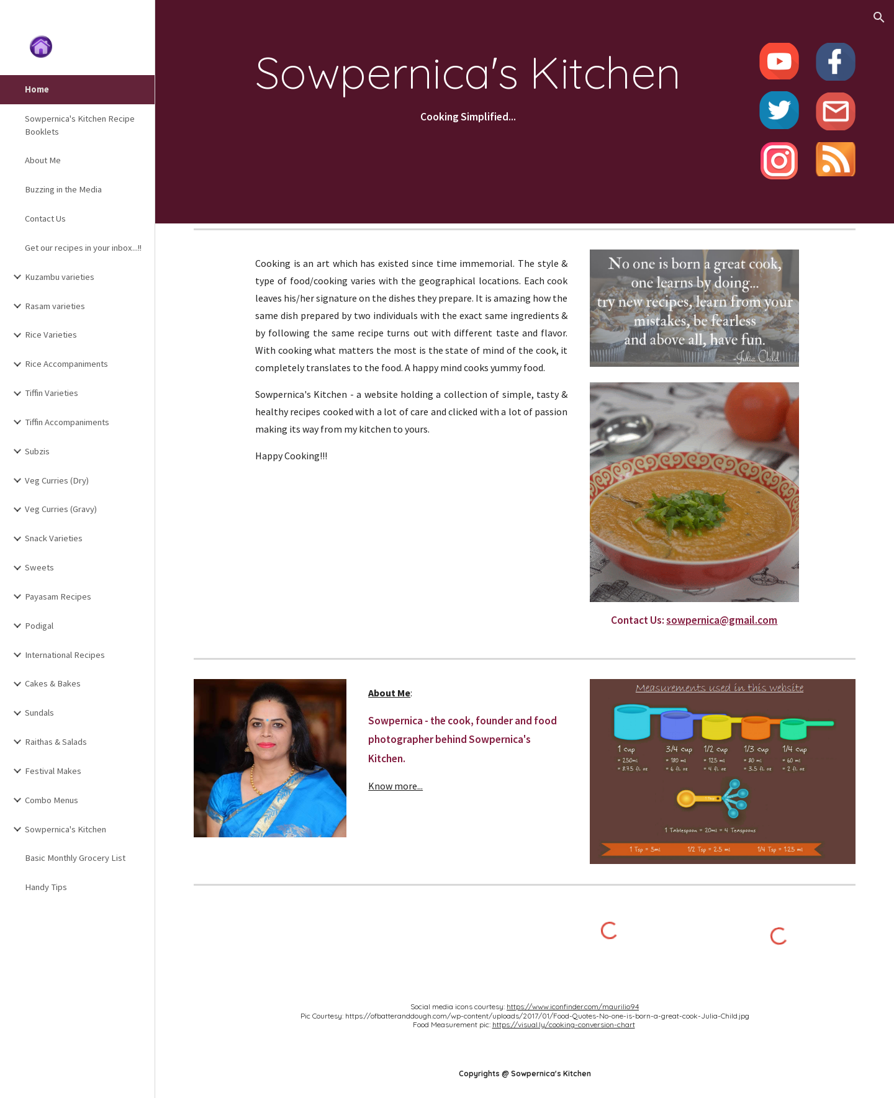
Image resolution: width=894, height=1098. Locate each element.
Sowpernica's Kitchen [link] (65, 829)
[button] (879, 17)
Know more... (395, 786)
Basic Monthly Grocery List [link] (75, 857)
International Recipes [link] (65, 654)
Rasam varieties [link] (55, 306)
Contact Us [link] (45, 218)
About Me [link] (43, 160)
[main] (468, 87)
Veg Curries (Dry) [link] (57, 480)
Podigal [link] (39, 625)
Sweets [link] (39, 567)
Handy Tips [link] (46, 887)
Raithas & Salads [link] (56, 741)
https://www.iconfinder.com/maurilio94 (573, 1006)
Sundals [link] (39, 712)
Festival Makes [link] (53, 770)
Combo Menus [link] (51, 800)
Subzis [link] (37, 451)
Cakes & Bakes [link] (53, 683)
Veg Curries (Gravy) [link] (61, 509)
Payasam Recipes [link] (58, 596)
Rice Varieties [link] (51, 334)
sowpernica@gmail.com (721, 620)
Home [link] (37, 89)
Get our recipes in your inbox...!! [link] (83, 247)
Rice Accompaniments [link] (66, 363)
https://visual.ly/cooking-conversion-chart (563, 1024)
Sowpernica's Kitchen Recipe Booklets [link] (80, 125)
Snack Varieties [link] (54, 538)
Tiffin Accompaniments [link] (67, 422)
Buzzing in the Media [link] (63, 189)
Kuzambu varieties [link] (59, 276)
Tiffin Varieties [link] (51, 392)
